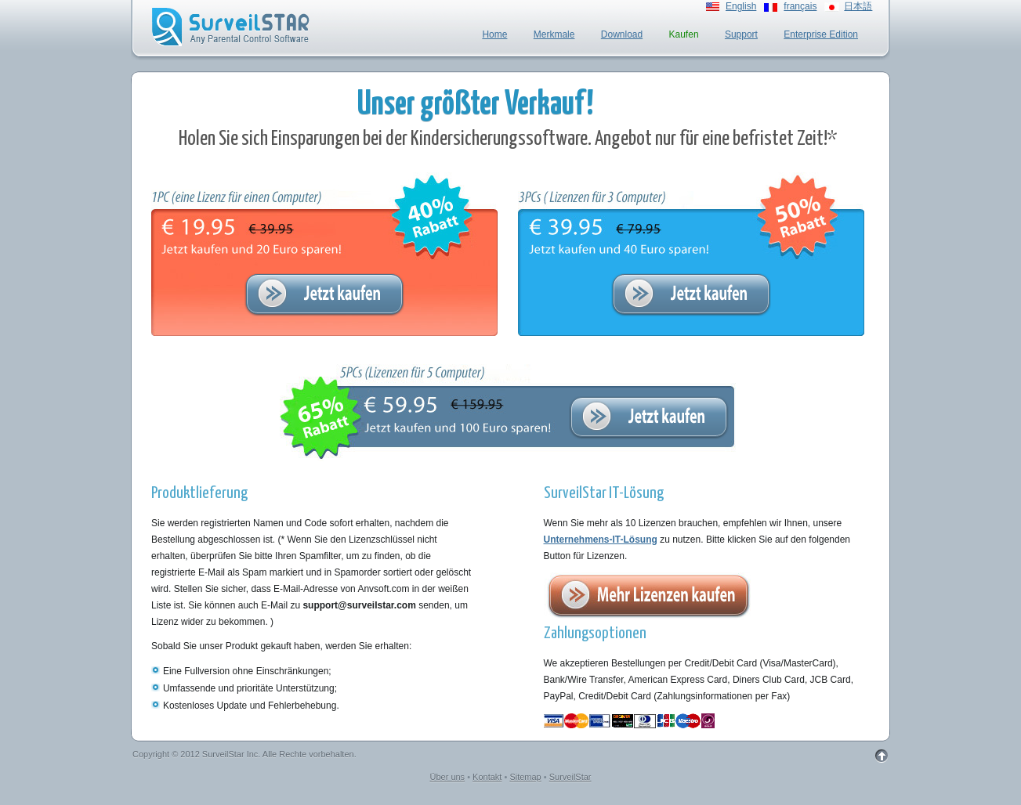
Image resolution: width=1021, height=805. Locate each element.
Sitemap (525, 777)
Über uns (447, 777)
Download (622, 34)
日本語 (858, 6)
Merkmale (554, 34)
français (800, 6)
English (741, 6)
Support (741, 34)
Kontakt (486, 777)
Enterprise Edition (821, 34)
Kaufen (684, 34)
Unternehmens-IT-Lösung (600, 539)
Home (494, 34)
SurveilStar (570, 777)
